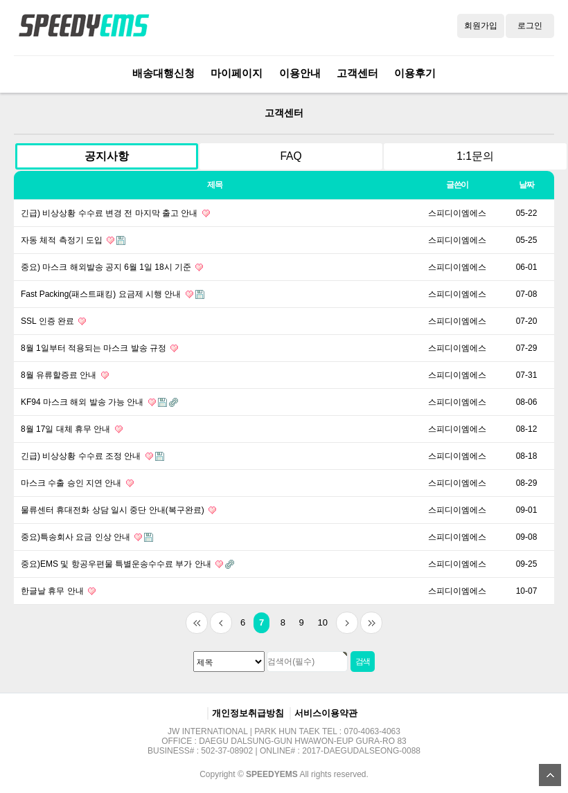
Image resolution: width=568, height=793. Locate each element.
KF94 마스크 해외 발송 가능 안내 (99, 402)
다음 (347, 623)
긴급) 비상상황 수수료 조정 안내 (92, 456)
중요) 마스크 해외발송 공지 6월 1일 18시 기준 (112, 267)
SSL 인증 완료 (53, 321)
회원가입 (480, 25)
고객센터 (357, 73)
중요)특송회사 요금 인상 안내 (87, 537)
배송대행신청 (163, 73)
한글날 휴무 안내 (58, 591)
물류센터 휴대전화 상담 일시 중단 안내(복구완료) (118, 510)
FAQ (290, 156)
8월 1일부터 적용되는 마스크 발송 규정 (99, 348)
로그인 (529, 25)
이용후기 (415, 73)
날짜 (526, 185)
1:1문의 (475, 156)
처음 (197, 623)
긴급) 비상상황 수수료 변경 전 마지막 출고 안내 (115, 213)
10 (319, 620)
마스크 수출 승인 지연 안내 (77, 483)
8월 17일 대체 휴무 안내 (72, 429)
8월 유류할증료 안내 (65, 375)
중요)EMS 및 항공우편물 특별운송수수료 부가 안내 (127, 564)
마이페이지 (237, 73)
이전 (221, 623)
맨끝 (371, 623)
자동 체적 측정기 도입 (73, 240)
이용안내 (300, 73)
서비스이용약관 (325, 713)
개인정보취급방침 (248, 713)
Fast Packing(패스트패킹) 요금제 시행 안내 (112, 294)
